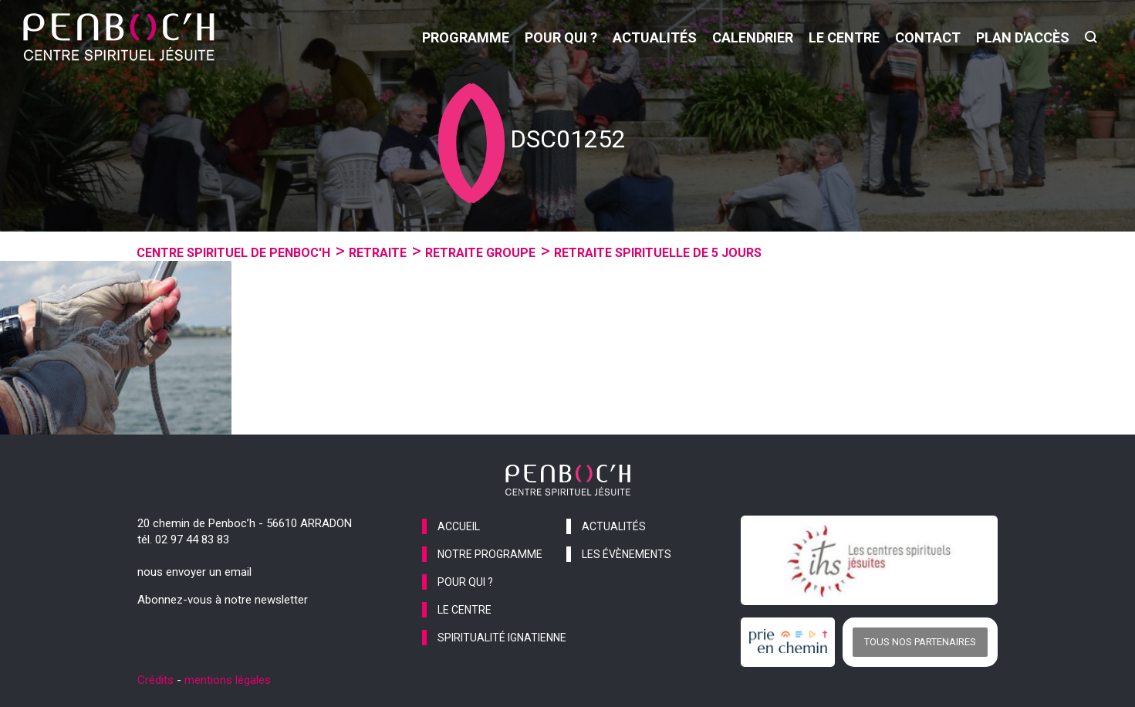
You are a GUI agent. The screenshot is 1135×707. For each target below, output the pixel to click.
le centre (844, 37)
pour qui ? (561, 37)
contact (928, 37)
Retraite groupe (480, 252)
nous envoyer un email (194, 572)
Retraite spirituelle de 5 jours (658, 252)
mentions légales (227, 680)
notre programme (489, 554)
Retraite (378, 252)
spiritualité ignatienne (501, 637)
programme (465, 37)
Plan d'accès (1022, 37)
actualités (655, 37)
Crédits (155, 680)
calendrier (752, 37)
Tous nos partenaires (920, 642)
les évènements (626, 554)
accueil (458, 526)
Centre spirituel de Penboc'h (233, 252)
